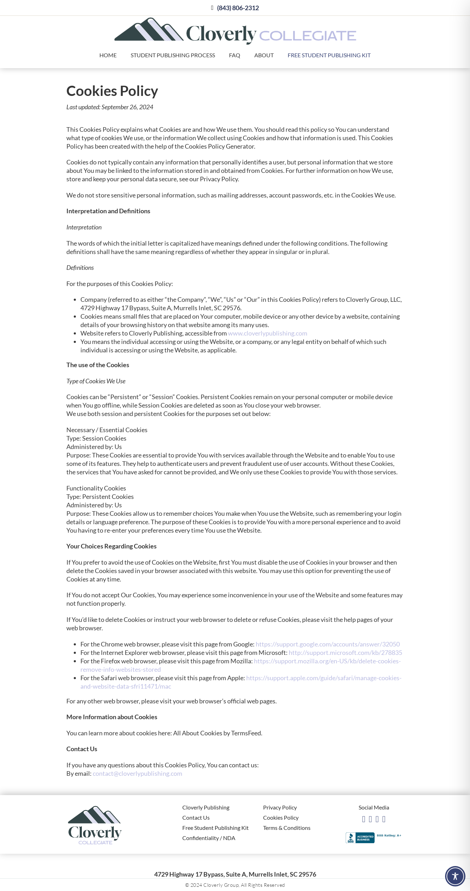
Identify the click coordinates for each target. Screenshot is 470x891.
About (264, 55)
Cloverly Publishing (205, 807)
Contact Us (196, 817)
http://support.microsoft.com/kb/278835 (345, 652)
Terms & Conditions (287, 827)
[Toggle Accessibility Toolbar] (455, 876)
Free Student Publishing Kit (329, 55)
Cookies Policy (281, 817)
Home (108, 55)
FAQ (234, 55)
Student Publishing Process (173, 55)
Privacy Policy (280, 807)
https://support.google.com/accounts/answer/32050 (328, 644)
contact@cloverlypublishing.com (137, 773)
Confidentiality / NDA (208, 837)
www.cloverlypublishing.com (267, 333)
